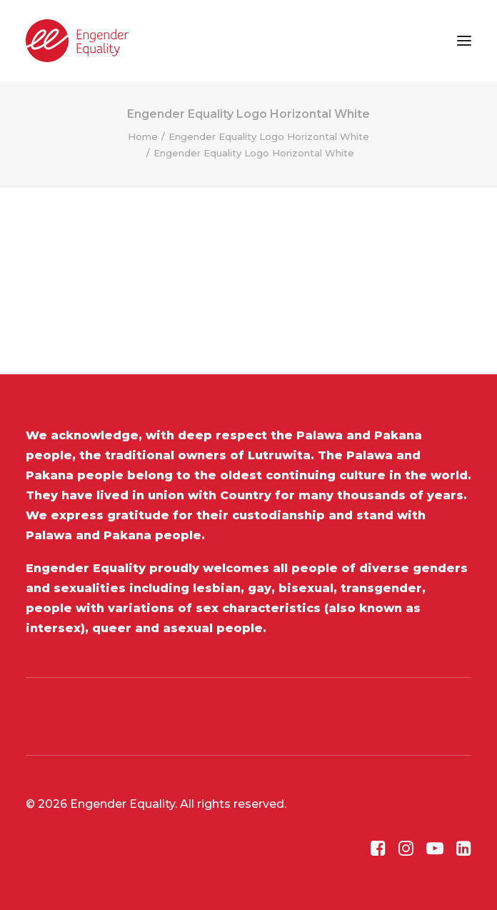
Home (143, 136)
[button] (464, 40)
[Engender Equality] (77, 40)
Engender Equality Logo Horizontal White (269, 136)
